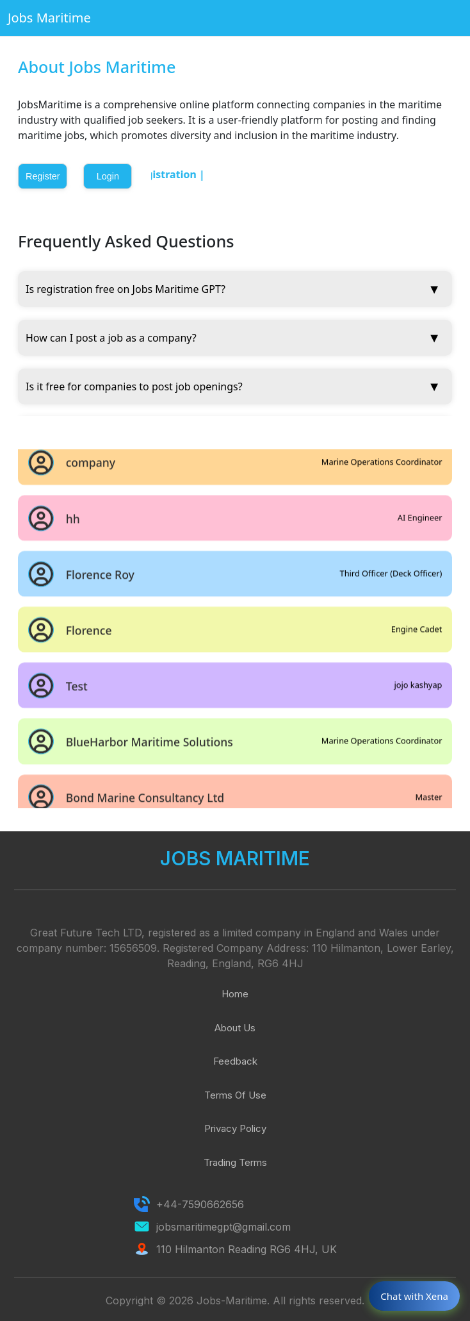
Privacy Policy (235, 1128)
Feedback (235, 1061)
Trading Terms (235, 1162)
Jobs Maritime (49, 17)
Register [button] (43, 176)
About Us (235, 1028)
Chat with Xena (414, 1296)
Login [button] (108, 176)
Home (235, 994)
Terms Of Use (235, 1095)
